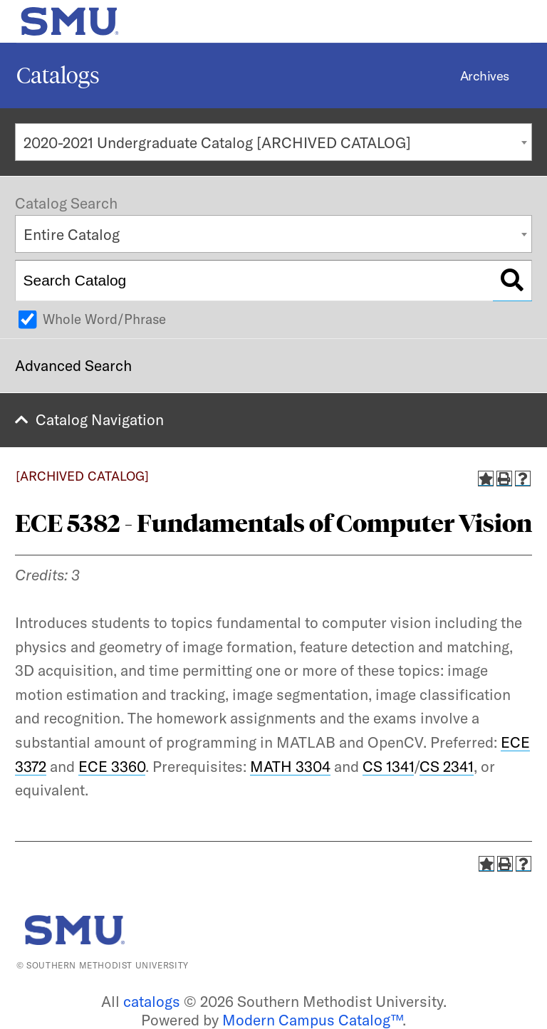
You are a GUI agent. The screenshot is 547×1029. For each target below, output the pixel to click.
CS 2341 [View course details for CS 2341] (447, 766)
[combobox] (273, 142)
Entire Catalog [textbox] (72, 234)
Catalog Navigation (100, 419)
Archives (484, 76)
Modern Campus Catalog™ (312, 1019)
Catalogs (58, 75)
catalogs (151, 1001)
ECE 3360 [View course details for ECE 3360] (111, 766)
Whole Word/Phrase (104, 319)
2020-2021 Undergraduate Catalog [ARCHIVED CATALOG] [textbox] (217, 142)
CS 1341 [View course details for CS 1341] (388, 766)
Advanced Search (73, 365)
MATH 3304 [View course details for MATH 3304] (290, 766)
